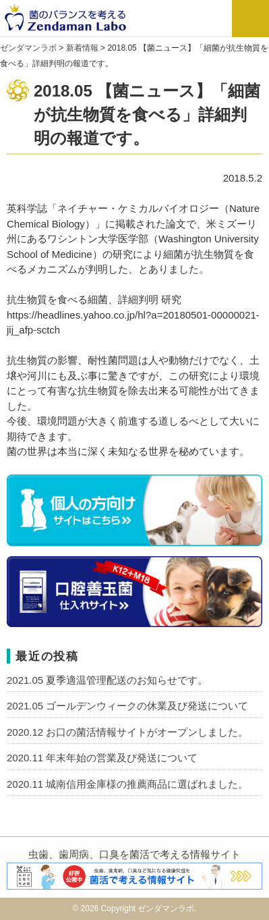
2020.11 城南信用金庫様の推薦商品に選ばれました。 (127, 784)
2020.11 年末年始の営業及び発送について (102, 757)
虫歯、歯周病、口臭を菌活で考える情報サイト (134, 854)
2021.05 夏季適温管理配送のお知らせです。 (107, 680)
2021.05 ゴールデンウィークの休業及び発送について (127, 705)
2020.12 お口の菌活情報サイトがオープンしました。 (127, 732)
